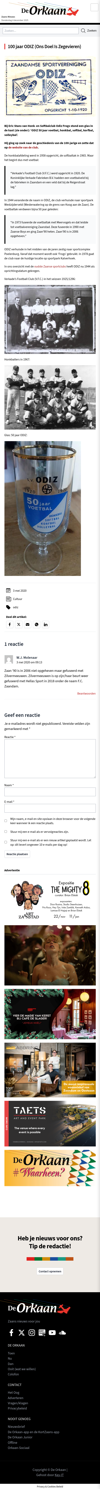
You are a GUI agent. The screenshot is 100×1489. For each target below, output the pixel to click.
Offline (13, 1442)
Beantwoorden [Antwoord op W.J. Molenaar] (86, 694)
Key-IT (59, 1474)
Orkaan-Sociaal (19, 1447)
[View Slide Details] (50, 899)
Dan (11, 1364)
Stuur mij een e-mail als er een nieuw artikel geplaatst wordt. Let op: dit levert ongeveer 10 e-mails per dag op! (50, 843)
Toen (11, 1354)
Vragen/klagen (18, 1403)
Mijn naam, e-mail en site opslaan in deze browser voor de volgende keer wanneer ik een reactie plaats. (53, 821)
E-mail (9, 802)
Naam (9, 786)
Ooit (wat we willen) (22, 1369)
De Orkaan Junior (20, 1437)
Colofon (13, 1375)
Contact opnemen (49, 1272)
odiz (15, 608)
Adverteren (16, 1398)
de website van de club (23, 148)
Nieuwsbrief (16, 1426)
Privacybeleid (18, 1408)
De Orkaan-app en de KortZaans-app (34, 1432)
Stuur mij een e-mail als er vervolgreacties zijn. (39, 832)
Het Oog (14, 1393)
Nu (10, 1359)
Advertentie (12, 871)
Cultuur (18, 599)
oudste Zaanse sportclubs (50, 267)
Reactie (10, 737)
